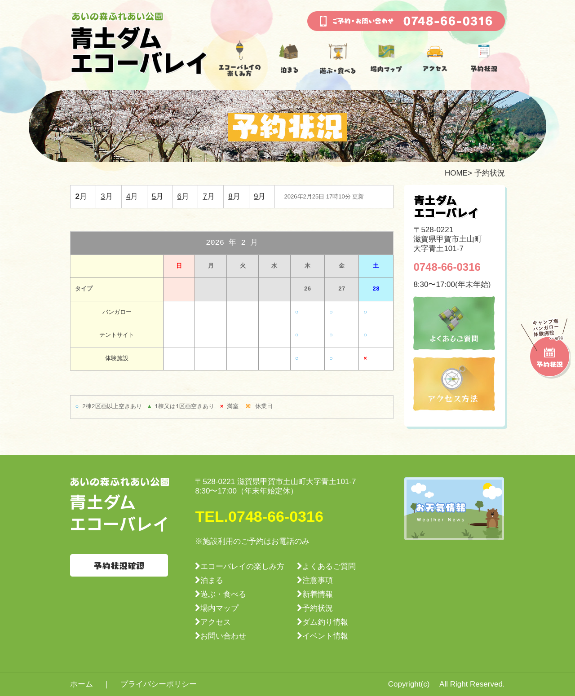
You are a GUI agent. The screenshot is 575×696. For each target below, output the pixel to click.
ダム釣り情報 (325, 622)
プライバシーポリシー (158, 684)
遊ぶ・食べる (223, 594)
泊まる (211, 580)
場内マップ (219, 608)
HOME (456, 173)
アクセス (215, 622)
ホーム (81, 684)
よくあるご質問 (329, 566)
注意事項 (317, 580)
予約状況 (317, 608)
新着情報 (317, 594)
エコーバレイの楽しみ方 (242, 566)
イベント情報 (325, 636)
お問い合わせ (223, 636)
